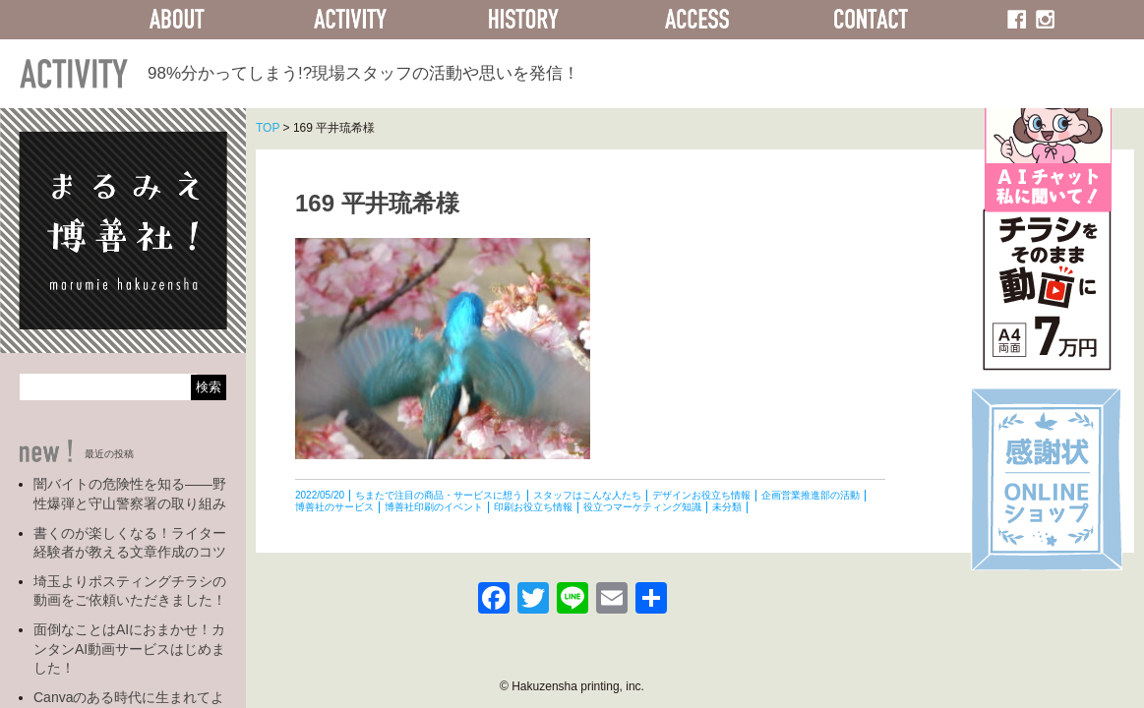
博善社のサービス (334, 507)
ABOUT (177, 19)
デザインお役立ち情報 (701, 495)
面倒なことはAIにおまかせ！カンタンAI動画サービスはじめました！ (129, 648)
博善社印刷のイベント (434, 507)
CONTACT (870, 19)
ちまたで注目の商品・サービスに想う (438, 495)
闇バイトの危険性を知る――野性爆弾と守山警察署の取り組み (129, 493)
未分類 (727, 507)
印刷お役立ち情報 (533, 507)
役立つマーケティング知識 (642, 507)
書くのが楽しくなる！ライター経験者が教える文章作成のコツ (129, 542)
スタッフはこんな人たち (587, 495)
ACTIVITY (350, 19)
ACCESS (697, 19)
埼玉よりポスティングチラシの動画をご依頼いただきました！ (129, 591)
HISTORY (523, 19)
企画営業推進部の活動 (810, 495)
